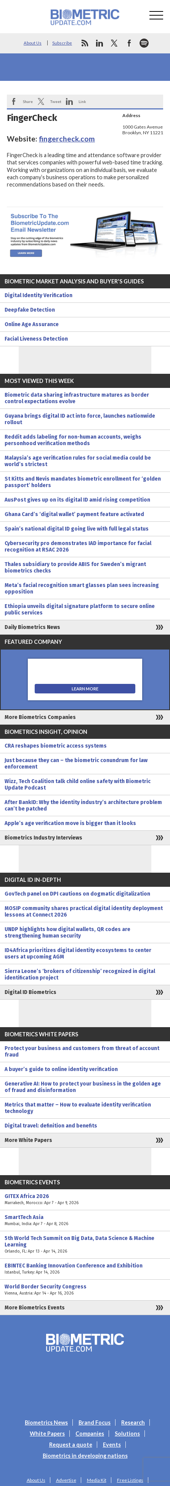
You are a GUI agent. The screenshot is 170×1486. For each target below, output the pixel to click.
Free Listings (130, 1480)
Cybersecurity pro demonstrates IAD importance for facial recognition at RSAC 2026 (78, 546)
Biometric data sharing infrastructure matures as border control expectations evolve (77, 398)
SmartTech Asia (85, 1220)
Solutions (127, 1433)
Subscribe (62, 42)
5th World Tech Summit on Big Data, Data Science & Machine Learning (85, 1244)
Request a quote (70, 1444)
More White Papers (28, 1140)
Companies (89, 1433)
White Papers (47, 1433)
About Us (33, 42)
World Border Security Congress (85, 1289)
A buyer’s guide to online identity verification (61, 1069)
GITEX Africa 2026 (85, 1199)
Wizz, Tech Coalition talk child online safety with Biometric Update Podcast (78, 784)
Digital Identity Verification (38, 295)
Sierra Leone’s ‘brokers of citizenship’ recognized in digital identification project (80, 974)
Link (82, 101)
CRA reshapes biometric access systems (56, 746)
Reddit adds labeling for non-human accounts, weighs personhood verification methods (73, 440)
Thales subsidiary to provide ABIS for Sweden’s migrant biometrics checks (75, 567)
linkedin (99, 43)
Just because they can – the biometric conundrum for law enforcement (76, 763)
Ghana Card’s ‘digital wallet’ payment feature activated (74, 514)
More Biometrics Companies (40, 717)
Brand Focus (95, 1422)
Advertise (66, 1480)
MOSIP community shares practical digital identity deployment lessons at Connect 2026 (84, 911)
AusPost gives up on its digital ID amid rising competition (77, 500)
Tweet (55, 101)
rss (84, 43)
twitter (114, 43)
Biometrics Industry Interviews (43, 838)
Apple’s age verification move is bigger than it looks (70, 823)
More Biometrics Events (35, 1307)
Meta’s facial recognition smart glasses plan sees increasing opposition (82, 588)
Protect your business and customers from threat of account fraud (82, 1051)
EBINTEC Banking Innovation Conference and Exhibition (85, 1268)
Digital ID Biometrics (30, 992)
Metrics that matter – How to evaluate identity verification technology (78, 1108)
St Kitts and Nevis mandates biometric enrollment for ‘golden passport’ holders (83, 482)
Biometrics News (46, 1422)
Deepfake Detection (30, 310)
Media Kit (96, 1480)
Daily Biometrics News (32, 627)
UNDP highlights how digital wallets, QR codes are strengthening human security (67, 932)
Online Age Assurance (32, 324)
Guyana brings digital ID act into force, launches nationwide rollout (80, 419)
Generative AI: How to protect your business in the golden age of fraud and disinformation (83, 1087)
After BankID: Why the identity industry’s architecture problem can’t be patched (83, 805)
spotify (144, 43)
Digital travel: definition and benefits (51, 1126)
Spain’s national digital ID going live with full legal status (77, 529)
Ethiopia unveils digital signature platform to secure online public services (80, 609)
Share (28, 101)
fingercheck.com (67, 138)
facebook (129, 43)
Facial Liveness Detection (36, 339)
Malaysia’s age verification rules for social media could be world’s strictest (78, 461)
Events (112, 1444)
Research (133, 1422)
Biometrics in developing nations (85, 1455)
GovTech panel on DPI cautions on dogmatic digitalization (77, 894)
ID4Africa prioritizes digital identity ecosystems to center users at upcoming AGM (78, 953)
